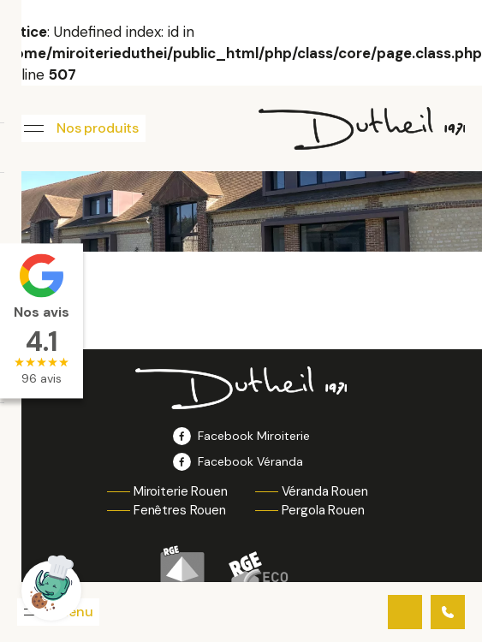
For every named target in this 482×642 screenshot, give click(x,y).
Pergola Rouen (323, 510)
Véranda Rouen (325, 491)
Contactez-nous (405, 612)
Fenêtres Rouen (180, 510)
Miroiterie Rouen (181, 491)
